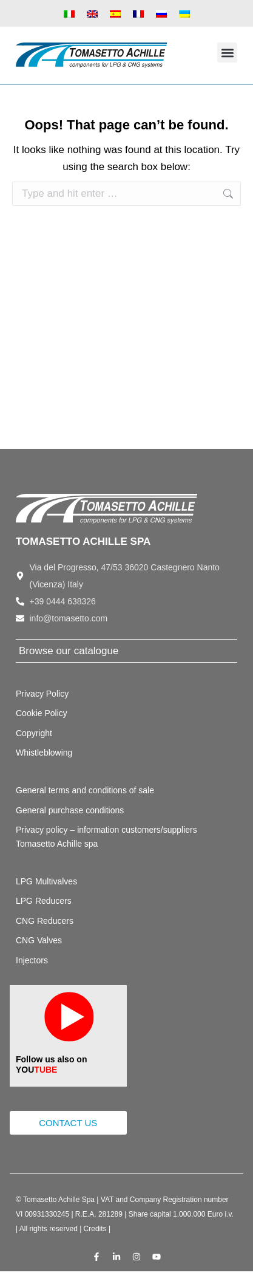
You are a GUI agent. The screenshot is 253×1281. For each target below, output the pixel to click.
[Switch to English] (92, 13)
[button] (227, 53)
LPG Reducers (44, 901)
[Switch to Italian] (69, 13)
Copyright (34, 733)
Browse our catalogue (68, 651)
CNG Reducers (44, 921)
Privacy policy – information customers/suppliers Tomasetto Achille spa (106, 836)
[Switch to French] (138, 13)
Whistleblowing (44, 752)
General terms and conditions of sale (85, 790)
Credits (95, 1229)
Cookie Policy (41, 713)
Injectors (32, 960)
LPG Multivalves (46, 881)
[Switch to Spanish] (115, 13)
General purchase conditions (70, 810)
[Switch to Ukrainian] (184, 13)
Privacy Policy (42, 694)
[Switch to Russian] (161, 13)
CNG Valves (39, 940)
